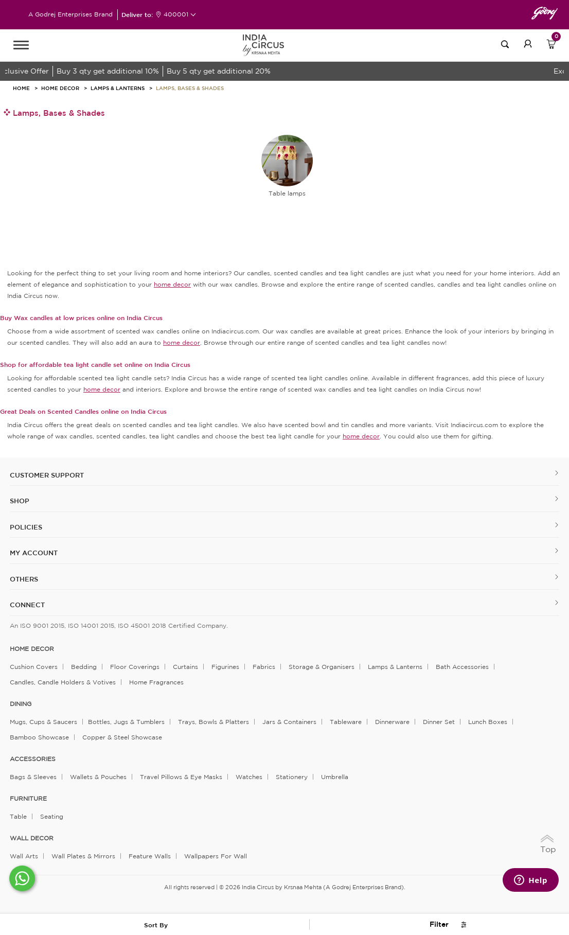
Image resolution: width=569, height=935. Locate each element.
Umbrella (334, 777)
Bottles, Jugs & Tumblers (126, 722)
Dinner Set (439, 722)
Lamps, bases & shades (190, 88)
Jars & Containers (289, 722)
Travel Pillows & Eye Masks (181, 777)
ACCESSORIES (33, 759)
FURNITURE (28, 799)
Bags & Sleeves (33, 777)
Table (18, 816)
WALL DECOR (32, 838)
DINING (20, 704)
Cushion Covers (34, 666)
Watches (249, 777)
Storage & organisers (321, 666)
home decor (32, 649)
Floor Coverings (134, 666)
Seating (51, 816)
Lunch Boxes (487, 722)
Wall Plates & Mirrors (83, 856)
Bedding (84, 666)
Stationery (292, 777)
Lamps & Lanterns (118, 88)
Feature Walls (150, 856)
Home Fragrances (156, 682)
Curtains (185, 666)
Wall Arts (24, 856)
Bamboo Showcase (39, 737)
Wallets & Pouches (98, 777)
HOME (21, 88)
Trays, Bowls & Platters (213, 722)
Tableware (346, 722)
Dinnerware (392, 722)
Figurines (225, 666)
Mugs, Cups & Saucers (43, 722)
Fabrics (264, 666)
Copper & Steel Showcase (122, 737)
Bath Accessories (462, 666)
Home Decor (60, 88)
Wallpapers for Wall (215, 856)
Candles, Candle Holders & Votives (63, 682)
